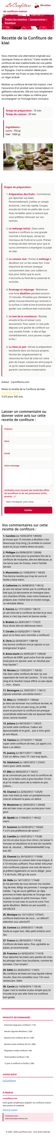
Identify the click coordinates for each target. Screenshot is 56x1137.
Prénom (8, 429)
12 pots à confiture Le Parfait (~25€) (19, 1063)
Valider (28, 510)
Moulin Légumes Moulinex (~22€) (18, 1031)
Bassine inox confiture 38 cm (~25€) (19, 1038)
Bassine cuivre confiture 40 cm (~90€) (20, 1044)
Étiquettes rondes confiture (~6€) (18, 1050)
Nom (6, 441)
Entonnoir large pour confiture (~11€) (20, 1025)
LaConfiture (9, 1080)
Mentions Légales (10, 1110)
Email (7, 453)
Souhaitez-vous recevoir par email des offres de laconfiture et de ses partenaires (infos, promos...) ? (26, 493)
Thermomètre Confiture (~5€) (16, 1057)
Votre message (11, 465)
